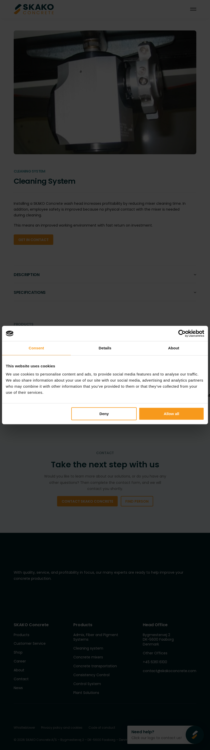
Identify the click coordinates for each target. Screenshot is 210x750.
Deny (104, 414)
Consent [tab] (36, 348)
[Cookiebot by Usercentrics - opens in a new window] (182, 333)
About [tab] (173, 348)
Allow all (171, 414)
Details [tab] (105, 348)
